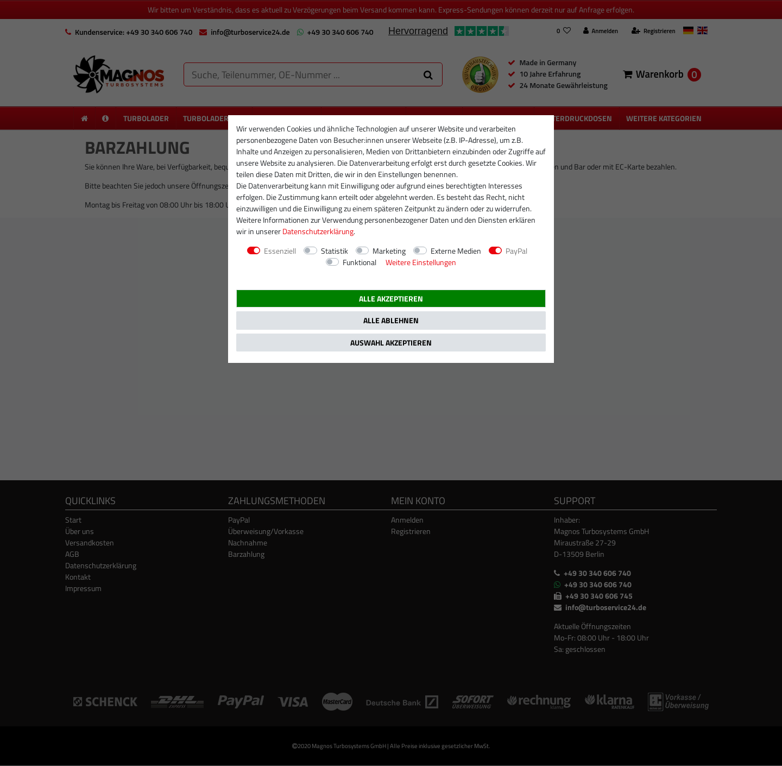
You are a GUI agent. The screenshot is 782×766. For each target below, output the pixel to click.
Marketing (389, 250)
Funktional (359, 262)
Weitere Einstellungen (421, 262)
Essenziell (280, 250)
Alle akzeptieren (391, 298)
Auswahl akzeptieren (391, 342)
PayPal (516, 250)
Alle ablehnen (391, 320)
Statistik (334, 250)
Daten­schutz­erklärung (318, 231)
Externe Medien (456, 250)
